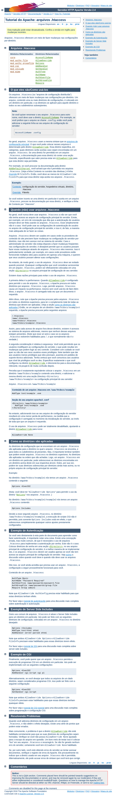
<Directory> (22, 271)
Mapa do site (106, 5)
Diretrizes (80, 5)
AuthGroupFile (43, 80)
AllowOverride (43, 60)
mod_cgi (14, 66)
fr (62, 24)
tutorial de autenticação (35, 601)
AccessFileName (44, 57)
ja (66, 24)
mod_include (17, 69)
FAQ (88, 5)
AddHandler (41, 66)
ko (71, 24)
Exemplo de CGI (93, 47)
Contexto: (17, 187)
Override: (17, 192)
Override (13, 174)
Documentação (34, 14)
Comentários (91, 58)
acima (68, 554)
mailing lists (98, 783)
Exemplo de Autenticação (96, 38)
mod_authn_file (19, 60)
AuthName (40, 75)
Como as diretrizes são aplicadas (32, 441)
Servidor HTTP (19, 14)
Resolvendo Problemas (95, 50)
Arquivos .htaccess (94, 20)
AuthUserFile (42, 77)
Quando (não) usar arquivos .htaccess (35, 209)
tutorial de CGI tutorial (34, 708)
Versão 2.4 (48, 14)
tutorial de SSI (30, 646)
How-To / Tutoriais (62, 14)
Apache (7, 14)
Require (39, 83)
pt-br (77, 24)
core (12, 57)
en (58, 24)
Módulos (70, 5)
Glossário (95, 5)
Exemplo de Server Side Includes (32, 609)
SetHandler (41, 69)
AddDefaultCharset (19, 169)
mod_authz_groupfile (22, 63)
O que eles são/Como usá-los (98, 23)
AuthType (40, 72)
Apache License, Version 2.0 (31, 794)
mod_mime (15, 72)
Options (39, 63)
